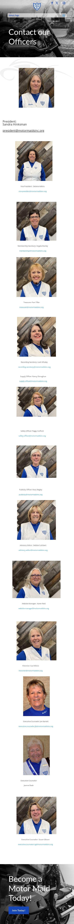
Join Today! (18, 910)
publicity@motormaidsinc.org (30, 494)
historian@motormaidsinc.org (31, 670)
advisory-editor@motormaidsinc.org (33, 550)
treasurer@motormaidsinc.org (31, 307)
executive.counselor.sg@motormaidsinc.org (35, 844)
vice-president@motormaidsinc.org (33, 191)
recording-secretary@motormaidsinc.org (34, 367)
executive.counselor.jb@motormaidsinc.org (36, 726)
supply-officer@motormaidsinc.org (33, 381)
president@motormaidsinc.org (23, 130)
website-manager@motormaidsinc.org (33, 608)
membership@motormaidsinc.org (32, 251)
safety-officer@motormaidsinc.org (32, 436)
